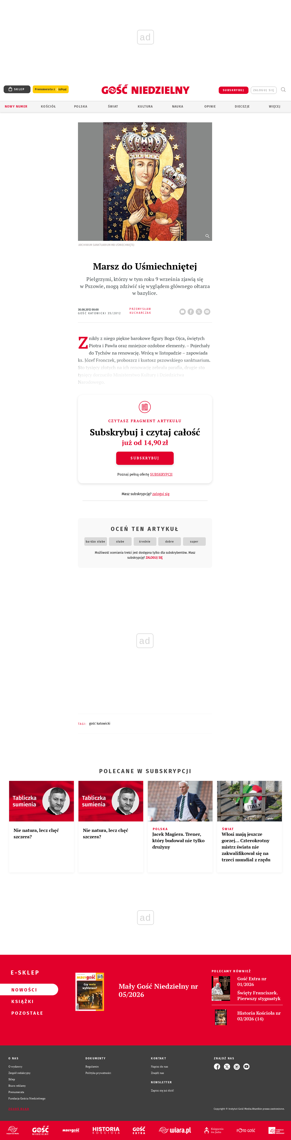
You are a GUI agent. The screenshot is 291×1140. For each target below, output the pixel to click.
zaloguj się (263, 90)
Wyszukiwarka (283, 89)
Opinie (210, 106)
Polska (80, 106)
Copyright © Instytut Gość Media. (233, 1108)
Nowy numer (16, 106)
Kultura (145, 106)
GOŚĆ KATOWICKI (99, 724)
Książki (21, 1001)
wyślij (208, 310)
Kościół (48, 106)
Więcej (274, 106)
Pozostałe (21, 1012)
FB (192, 310)
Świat (113, 106)
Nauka (177, 106)
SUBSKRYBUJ (233, 90)
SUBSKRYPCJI (161, 474)
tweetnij (200, 310)
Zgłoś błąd (18, 1109)
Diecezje (242, 106)
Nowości (21, 989)
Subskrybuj (144, 458)
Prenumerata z (51, 89)
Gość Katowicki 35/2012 (99, 313)
